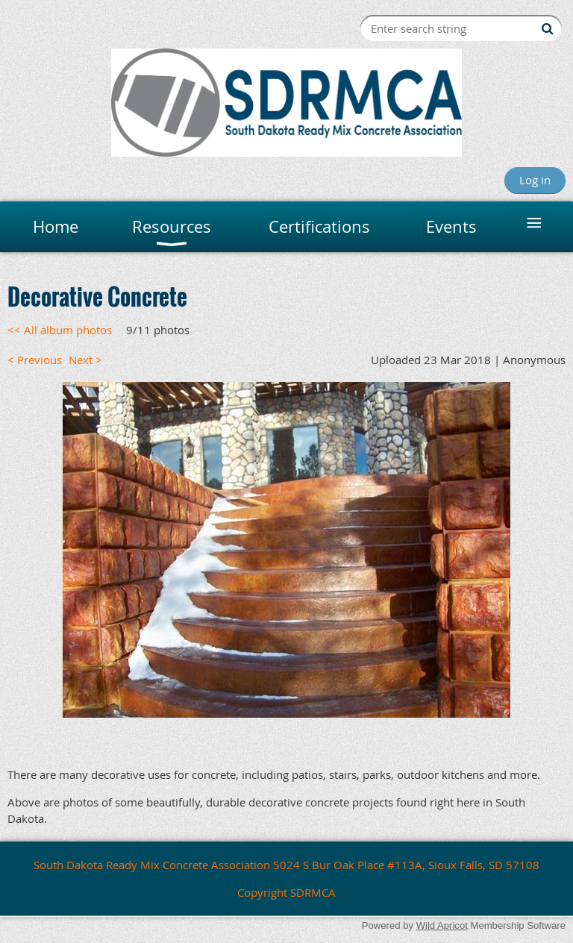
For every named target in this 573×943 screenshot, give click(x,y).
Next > (85, 359)
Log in (535, 179)
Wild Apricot (442, 925)
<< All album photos (59, 329)
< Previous (34, 359)
